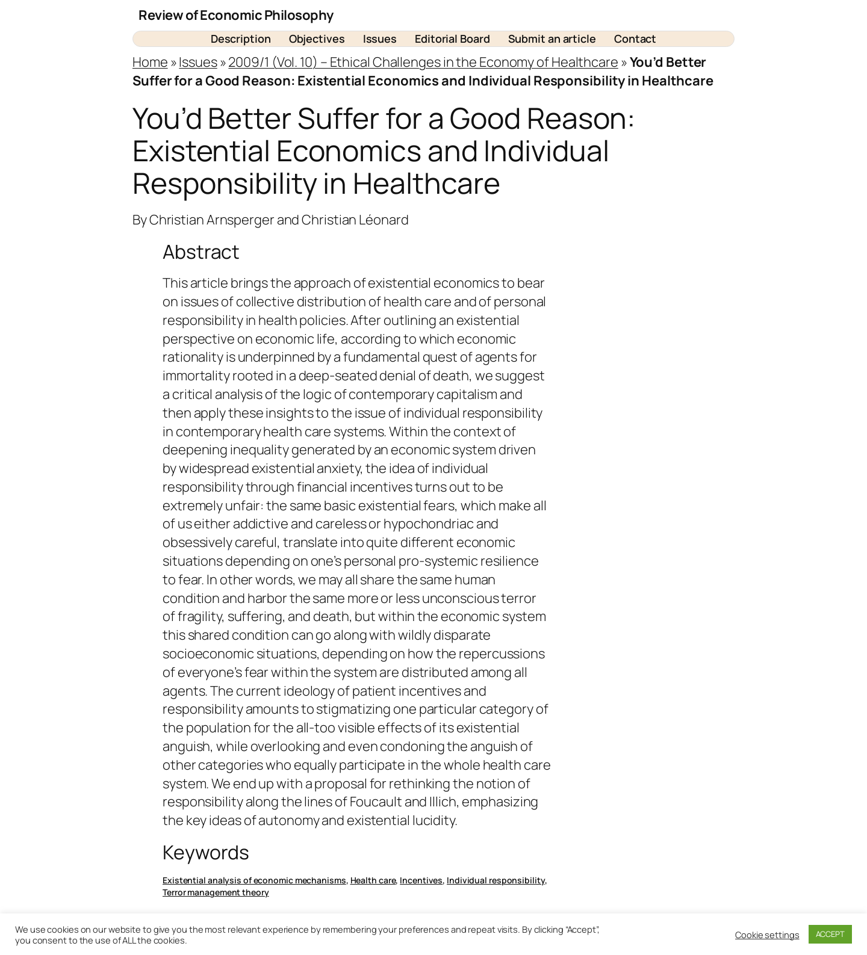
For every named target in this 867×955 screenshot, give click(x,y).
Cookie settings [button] (767, 934)
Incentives (421, 880)
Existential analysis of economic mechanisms (254, 880)
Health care (373, 880)
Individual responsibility (496, 880)
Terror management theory (216, 892)
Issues (198, 62)
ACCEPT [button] (830, 934)
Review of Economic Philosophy (236, 15)
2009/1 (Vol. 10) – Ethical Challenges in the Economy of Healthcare (423, 62)
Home (150, 62)
